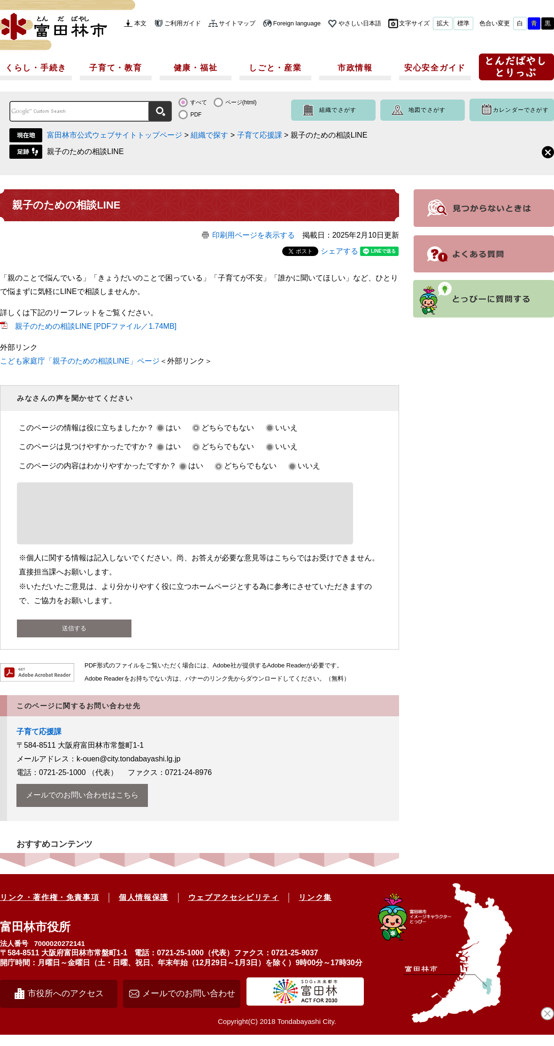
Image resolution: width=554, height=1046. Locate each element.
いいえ (286, 428)
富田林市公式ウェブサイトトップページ (114, 135)
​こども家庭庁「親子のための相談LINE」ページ (80, 361)
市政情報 (355, 67)
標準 (463, 23)
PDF (195, 114)
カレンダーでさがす (521, 110)
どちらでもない (227, 428)
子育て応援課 (259, 135)
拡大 (443, 23)
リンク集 (315, 909)
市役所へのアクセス (66, 1004)
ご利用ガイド (182, 23)
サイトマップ (237, 23)
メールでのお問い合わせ (188, 1004)
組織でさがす (337, 110)
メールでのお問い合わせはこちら (82, 806)
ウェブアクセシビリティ (233, 909)
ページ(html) (241, 102)
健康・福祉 (196, 67)
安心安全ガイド (435, 67)
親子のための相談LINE (85, 151)
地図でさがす (427, 110)
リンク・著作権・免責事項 (49, 909)
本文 (140, 23)
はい (173, 428)
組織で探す (209, 135)
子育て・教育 (115, 67)
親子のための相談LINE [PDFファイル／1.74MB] (96, 326)
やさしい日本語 (360, 23)
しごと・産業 (275, 67)
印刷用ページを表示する (253, 235)
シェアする (339, 251)
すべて (198, 102)
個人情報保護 (144, 909)
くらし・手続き (36, 67)
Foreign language (297, 23)
